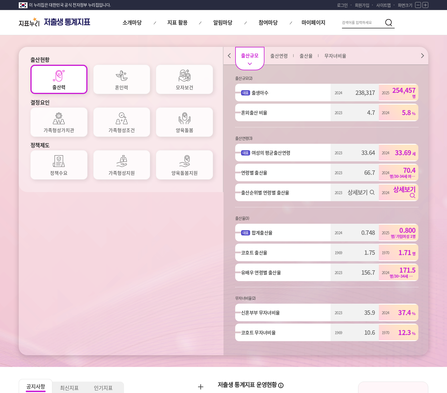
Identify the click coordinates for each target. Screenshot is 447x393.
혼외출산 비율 (257, 112)
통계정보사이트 (375, 345)
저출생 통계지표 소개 (393, 240)
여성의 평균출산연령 (274, 152)
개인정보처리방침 (35, 345)
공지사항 (36, 220)
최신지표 (71, 221)
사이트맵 (383, 5)
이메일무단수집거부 (83, 345)
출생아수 (263, 92)
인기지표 (106, 221)
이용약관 (122, 345)
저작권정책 (152, 345)
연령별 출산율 (257, 172)
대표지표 (259, 255)
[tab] (58, 79)
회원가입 (362, 5)
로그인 (342, 5)
